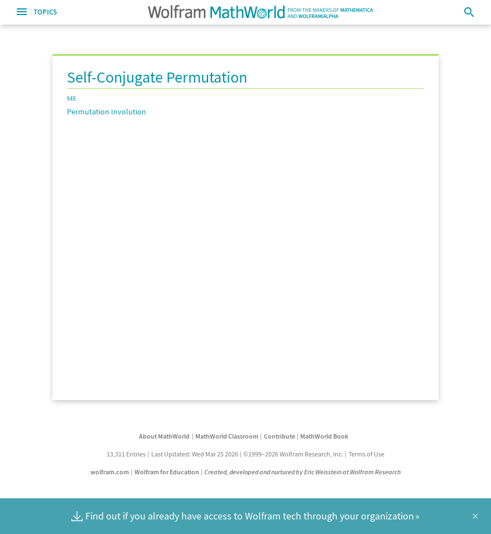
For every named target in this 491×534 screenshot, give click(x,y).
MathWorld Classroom (226, 436)
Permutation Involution (106, 112)
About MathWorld (164, 436)
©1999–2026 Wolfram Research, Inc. (293, 454)
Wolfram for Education (166, 472)
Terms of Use (366, 454)
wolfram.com (109, 472)
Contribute (279, 436)
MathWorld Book (324, 436)
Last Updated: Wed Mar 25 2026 (194, 454)
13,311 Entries (126, 454)
